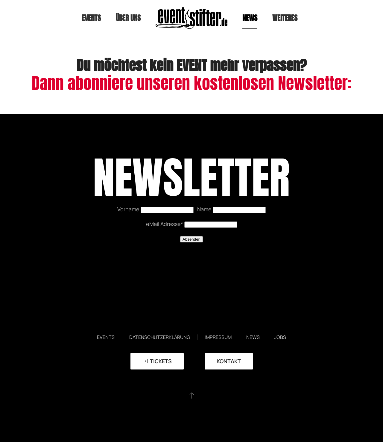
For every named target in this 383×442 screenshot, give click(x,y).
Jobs (280, 337)
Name (205, 209)
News (249, 18)
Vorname (129, 209)
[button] (191, 395)
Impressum (218, 337)
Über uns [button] (128, 18)
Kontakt (229, 361)
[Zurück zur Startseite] (191, 18)
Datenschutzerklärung (159, 337)
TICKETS (157, 361)
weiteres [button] (284, 18)
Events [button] (91, 18)
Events (106, 337)
